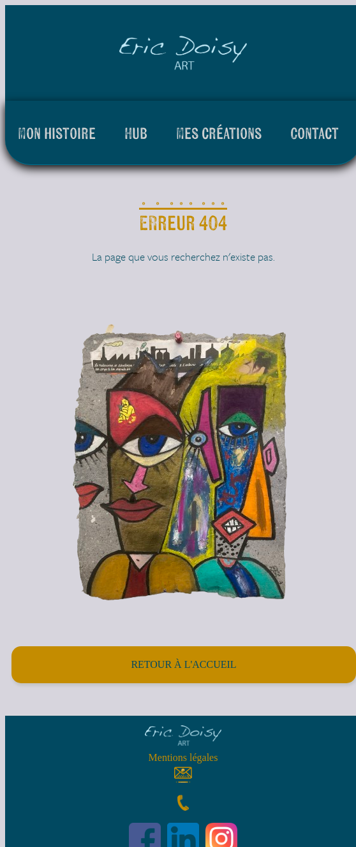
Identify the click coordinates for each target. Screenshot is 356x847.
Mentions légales (183, 757)
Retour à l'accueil (183, 664)
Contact (314, 133)
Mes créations (219, 133)
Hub (135, 133)
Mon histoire (57, 133)
